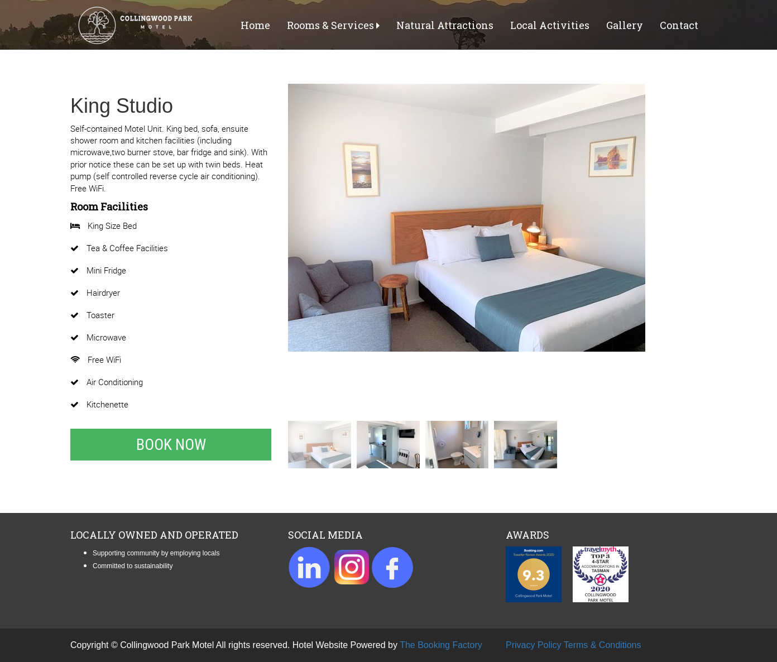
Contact (679, 25)
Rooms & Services (333, 25)
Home (255, 25)
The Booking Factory (441, 645)
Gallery (624, 25)
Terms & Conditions (602, 645)
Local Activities (549, 25)
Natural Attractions (444, 25)
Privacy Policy (534, 645)
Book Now (171, 444)
